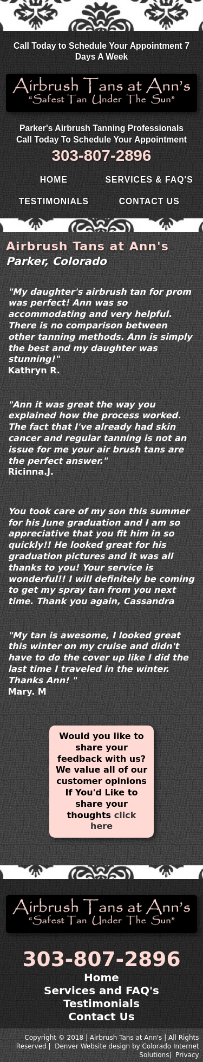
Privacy (187, 1055)
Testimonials (54, 201)
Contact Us (149, 201)
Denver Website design (92, 1046)
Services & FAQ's (149, 179)
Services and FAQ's (101, 990)
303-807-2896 (102, 155)
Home (54, 179)
